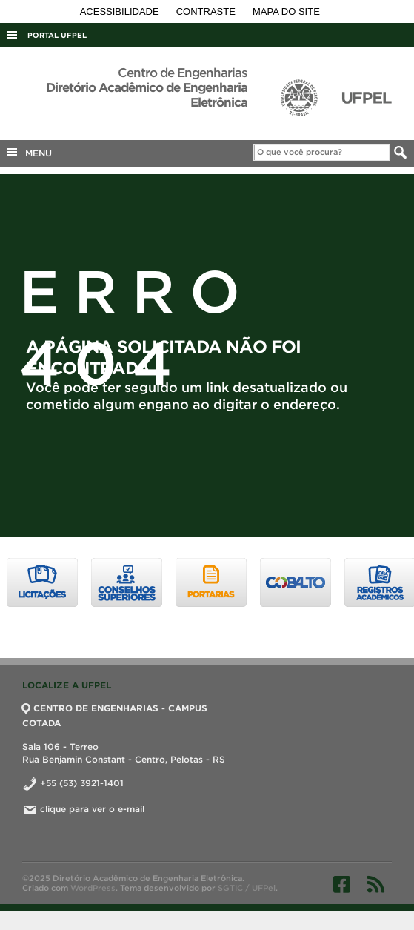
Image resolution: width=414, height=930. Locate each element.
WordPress (93, 887)
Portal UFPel (57, 35)
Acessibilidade (121, 11)
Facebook (341, 884)
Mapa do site (286, 11)
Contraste (207, 11)
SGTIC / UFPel (247, 887)
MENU (28, 152)
